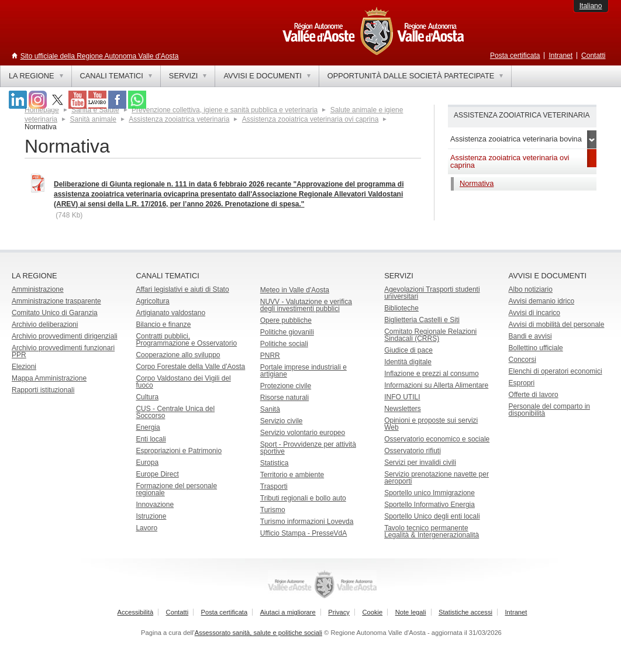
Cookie (372, 612)
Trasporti (274, 486)
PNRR (270, 355)
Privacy (339, 612)
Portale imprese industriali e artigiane (303, 370)
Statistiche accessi (465, 612)
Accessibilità (136, 612)
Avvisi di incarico (534, 313)
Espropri (522, 383)
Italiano (590, 6)
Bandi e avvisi (530, 336)
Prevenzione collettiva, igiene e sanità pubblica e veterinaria (225, 110)
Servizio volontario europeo (302, 433)
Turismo (272, 510)
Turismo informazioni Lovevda (307, 521)
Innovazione (155, 504)
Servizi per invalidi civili (420, 462)
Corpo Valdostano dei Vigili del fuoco (183, 381)
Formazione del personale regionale (176, 489)
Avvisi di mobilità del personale (557, 324)
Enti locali (150, 439)
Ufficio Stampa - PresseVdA (303, 533)
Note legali (410, 612)
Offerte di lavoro (533, 395)
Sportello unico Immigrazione (429, 493)
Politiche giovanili (287, 332)
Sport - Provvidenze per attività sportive (308, 447)
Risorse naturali (284, 397)
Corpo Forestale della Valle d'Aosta (190, 366)
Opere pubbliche (286, 320)
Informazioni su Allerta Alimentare (436, 385)
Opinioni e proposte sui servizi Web (431, 423)
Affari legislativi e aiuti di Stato (182, 289)
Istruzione (151, 516)
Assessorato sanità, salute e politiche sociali (258, 632)
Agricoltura (152, 301)
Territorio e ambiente (292, 475)
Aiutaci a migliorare (288, 612)
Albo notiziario (531, 289)
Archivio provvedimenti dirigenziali (65, 336)
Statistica (274, 463)
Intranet (560, 55)
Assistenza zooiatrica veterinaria (179, 119)
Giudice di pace (408, 350)
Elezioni (24, 366)
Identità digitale (408, 362)
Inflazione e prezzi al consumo (431, 374)
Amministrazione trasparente (56, 301)
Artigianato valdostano (170, 313)
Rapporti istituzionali (43, 390)
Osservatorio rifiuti (412, 451)
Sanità (270, 409)
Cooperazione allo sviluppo (178, 355)
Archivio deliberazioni (45, 324)
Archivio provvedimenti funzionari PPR (63, 351)
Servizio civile (281, 421)
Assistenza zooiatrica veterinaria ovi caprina (310, 119)
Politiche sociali (284, 344)
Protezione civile (285, 386)
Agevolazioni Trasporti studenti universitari (431, 293)
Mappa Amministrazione (49, 378)
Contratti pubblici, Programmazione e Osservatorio (186, 339)
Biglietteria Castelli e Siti (422, 320)
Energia (148, 427)
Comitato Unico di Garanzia (55, 313)
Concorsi (522, 359)
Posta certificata (515, 55)
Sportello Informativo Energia (429, 504)
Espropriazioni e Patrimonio (179, 451)
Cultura (147, 397)
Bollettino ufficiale (536, 348)
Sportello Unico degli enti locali (431, 516)
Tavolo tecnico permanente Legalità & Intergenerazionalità (431, 531)
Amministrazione (38, 289)
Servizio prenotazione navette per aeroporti (436, 477)
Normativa (477, 183)
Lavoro (146, 528)
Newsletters (402, 409)
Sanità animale (93, 119)
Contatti (593, 55)
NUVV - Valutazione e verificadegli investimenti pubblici (306, 305)
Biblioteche (401, 308)
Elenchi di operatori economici (555, 371)
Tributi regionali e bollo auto (303, 498)
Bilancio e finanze (163, 324)
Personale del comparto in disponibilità (549, 409)
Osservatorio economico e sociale (436, 439)
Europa (147, 462)
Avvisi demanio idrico (542, 301)
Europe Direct (157, 474)
